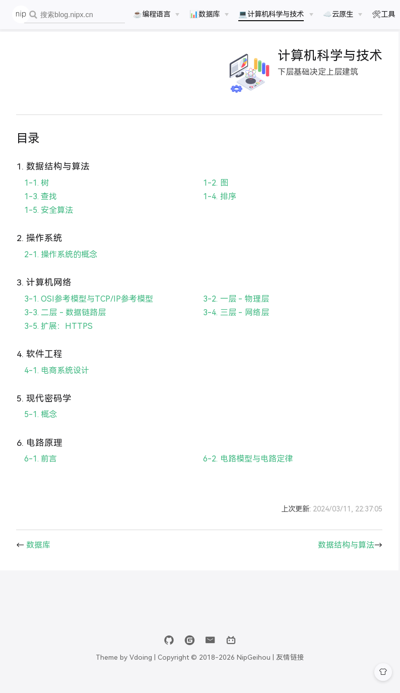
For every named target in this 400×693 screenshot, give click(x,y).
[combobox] (74, 15)
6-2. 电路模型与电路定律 (245, 468)
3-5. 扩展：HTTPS (58, 335)
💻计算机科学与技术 (271, 14)
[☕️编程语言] (156, 14)
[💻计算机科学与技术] (275, 14)
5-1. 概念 (40, 424)
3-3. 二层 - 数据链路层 (65, 321)
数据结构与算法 (341, 554)
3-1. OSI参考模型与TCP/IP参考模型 (88, 308)
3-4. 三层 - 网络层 (233, 321)
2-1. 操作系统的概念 (60, 263)
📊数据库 (204, 14)
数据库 (38, 554)
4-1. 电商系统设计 (56, 379)
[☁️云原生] (342, 14)
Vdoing (140, 666)
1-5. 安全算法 (48, 219)
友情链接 (290, 666)
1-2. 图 (213, 192)
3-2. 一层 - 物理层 (233, 308)
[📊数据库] (209, 14)
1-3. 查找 (40, 205)
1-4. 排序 (217, 205)
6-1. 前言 (40, 468)
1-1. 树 (36, 192)
